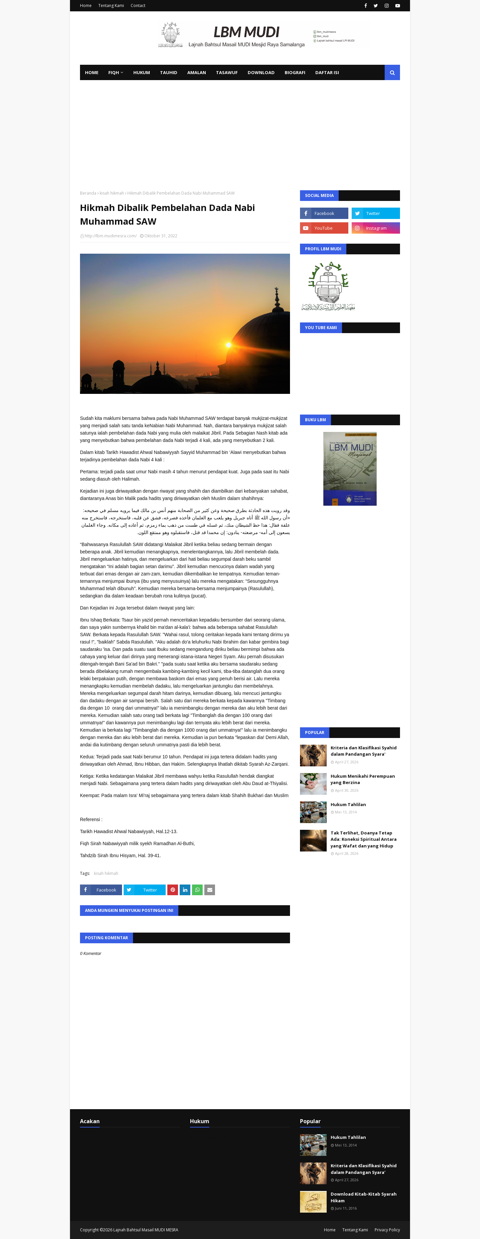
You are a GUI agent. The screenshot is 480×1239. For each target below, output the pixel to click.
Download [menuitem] (261, 72)
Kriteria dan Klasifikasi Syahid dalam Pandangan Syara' (364, 751)
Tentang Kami (111, 5)
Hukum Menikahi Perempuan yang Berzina (363, 779)
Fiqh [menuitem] (113, 72)
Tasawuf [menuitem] (227, 72)
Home (86, 5)
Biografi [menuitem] (295, 72)
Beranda (88, 193)
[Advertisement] (240, 130)
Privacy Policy (387, 1230)
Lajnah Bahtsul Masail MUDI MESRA (145, 1230)
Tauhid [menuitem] (168, 72)
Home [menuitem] (91, 72)
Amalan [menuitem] (196, 72)
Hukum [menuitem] (141, 72)
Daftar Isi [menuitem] (327, 72)
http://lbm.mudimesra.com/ (111, 236)
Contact (138, 5)
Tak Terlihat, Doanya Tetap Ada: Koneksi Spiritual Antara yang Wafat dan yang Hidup (364, 839)
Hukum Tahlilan (348, 804)
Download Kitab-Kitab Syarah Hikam (364, 1197)
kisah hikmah (112, 193)
